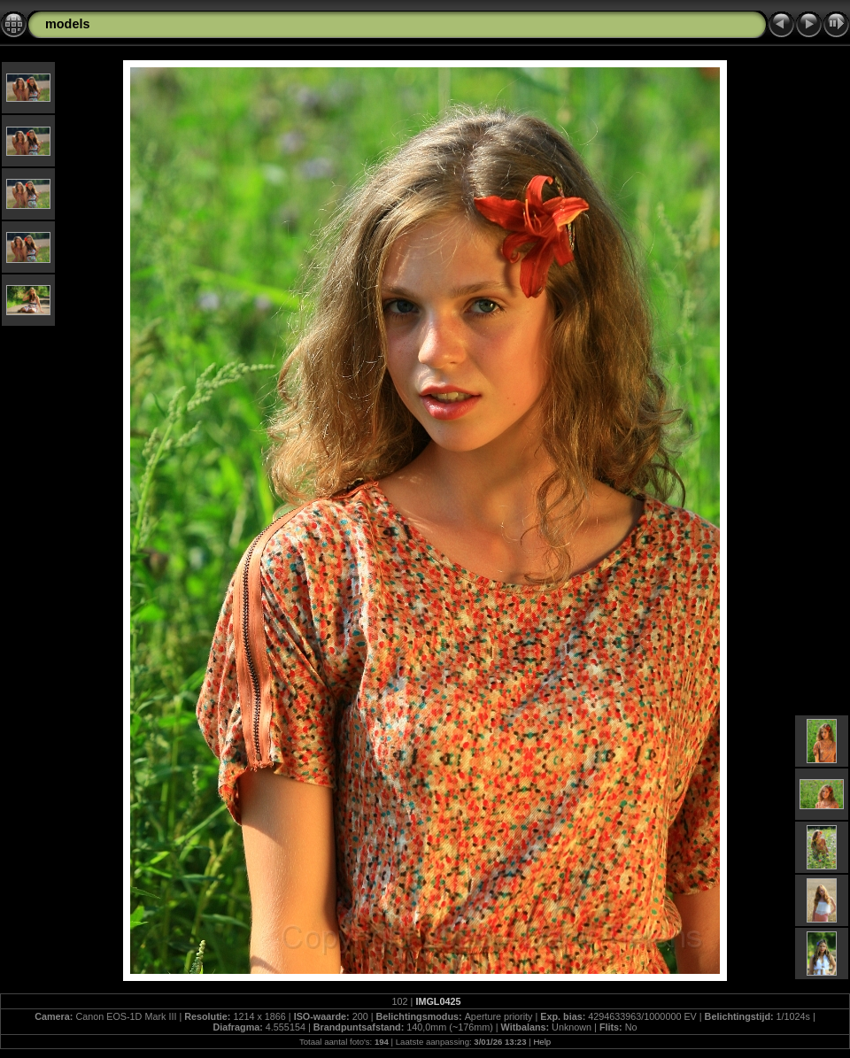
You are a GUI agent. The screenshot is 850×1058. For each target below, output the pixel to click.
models (67, 24)
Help (542, 1041)
